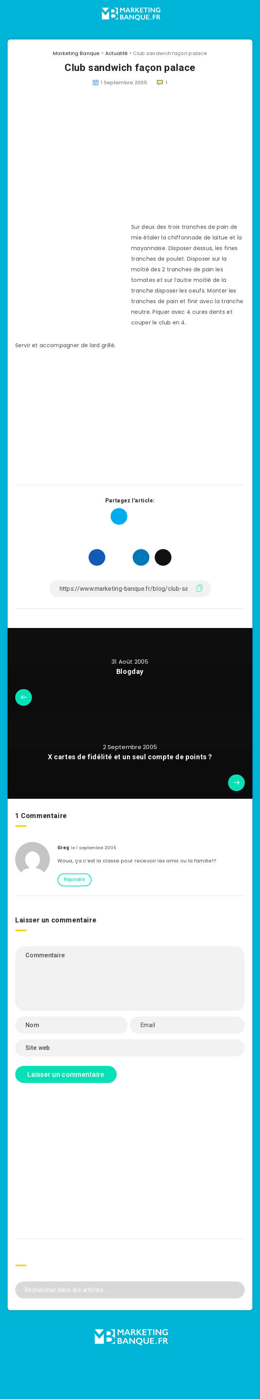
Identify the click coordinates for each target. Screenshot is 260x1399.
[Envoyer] (236, 1289)
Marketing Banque (76, 53)
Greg (63, 847)
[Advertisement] (130, 159)
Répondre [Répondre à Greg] (74, 879)
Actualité (116, 53)
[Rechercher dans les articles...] (130, 1289)
